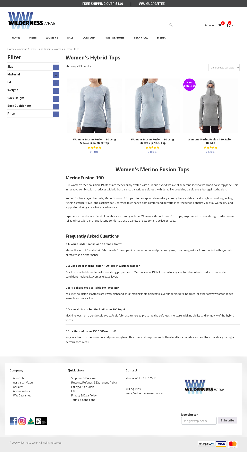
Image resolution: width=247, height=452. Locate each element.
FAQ (73, 391)
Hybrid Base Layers (40, 49)
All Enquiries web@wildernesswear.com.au (144, 391)
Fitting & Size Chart (82, 387)
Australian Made (23, 382)
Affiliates (18, 387)
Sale (70, 37)
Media (161, 37)
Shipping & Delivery (83, 378)
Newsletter (189, 414)
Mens (33, 37)
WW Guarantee (152, 3)
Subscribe (228, 420)
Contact (131, 370)
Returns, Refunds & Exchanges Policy (94, 382)
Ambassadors (115, 37)
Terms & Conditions (83, 399)
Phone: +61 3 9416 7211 (141, 378)
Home (16, 37)
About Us (18, 378)
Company (89, 37)
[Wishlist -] (220, 25)
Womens (52, 37)
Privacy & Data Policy (84, 395)
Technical (141, 37)
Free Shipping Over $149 (102, 3)
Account (210, 25)
